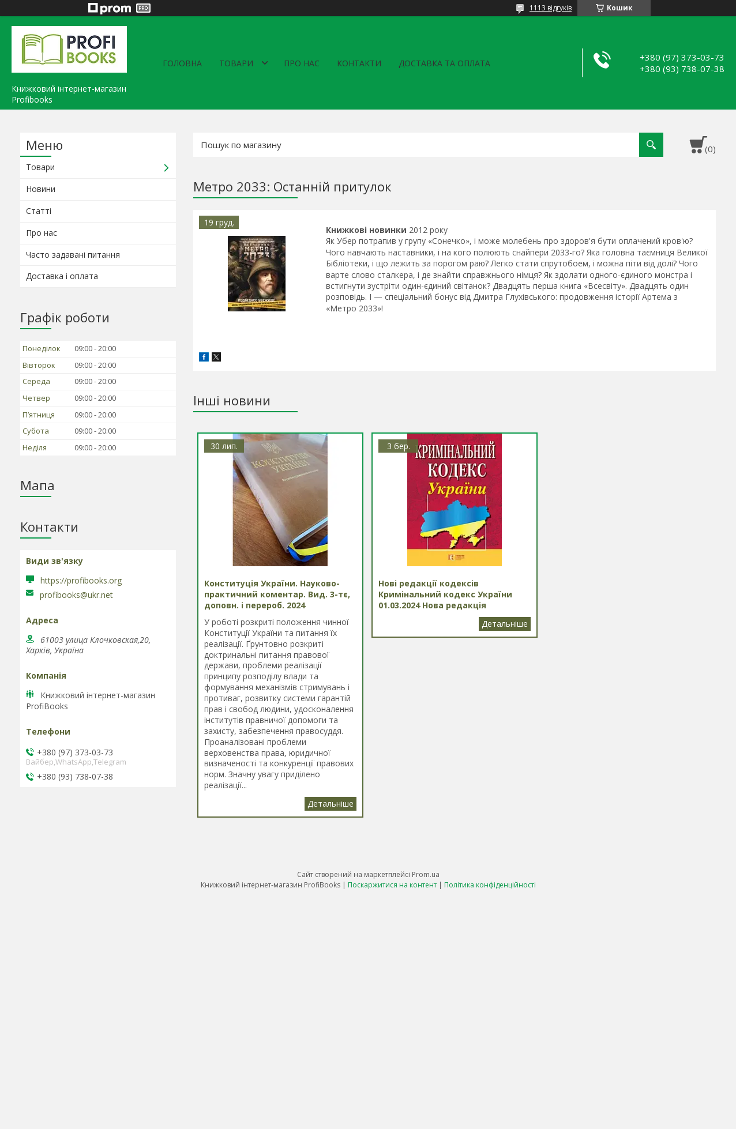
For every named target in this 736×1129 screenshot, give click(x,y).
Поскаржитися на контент (392, 885)
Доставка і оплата (62, 275)
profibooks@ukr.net (76, 595)
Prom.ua (426, 874)
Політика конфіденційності (490, 885)
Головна (182, 63)
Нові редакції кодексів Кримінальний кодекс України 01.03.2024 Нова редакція (505, 624)
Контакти (359, 63)
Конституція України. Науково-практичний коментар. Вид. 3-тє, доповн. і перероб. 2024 (330, 804)
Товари (236, 63)
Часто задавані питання (73, 254)
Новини (40, 188)
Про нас (302, 63)
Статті (38, 210)
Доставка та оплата (444, 63)
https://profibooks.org (81, 580)
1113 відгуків (551, 8)
